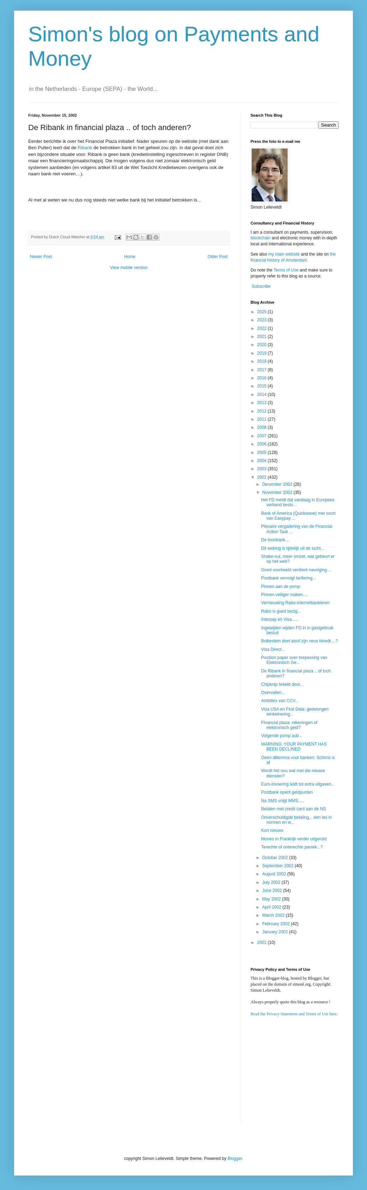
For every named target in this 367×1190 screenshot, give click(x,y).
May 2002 (272, 899)
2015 (262, 386)
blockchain (261, 237)
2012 (262, 411)
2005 (262, 452)
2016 (262, 377)
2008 (262, 427)
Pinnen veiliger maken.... (284, 594)
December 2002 (278, 484)
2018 (262, 361)
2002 (262, 477)
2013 (262, 402)
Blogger (235, 1158)
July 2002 (272, 882)
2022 (262, 328)
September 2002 (278, 865)
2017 (262, 369)
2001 (262, 942)
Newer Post (41, 256)
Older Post (217, 256)
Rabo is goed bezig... (281, 611)
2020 (262, 344)
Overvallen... (273, 692)
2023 (262, 319)
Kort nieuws (272, 830)
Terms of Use (286, 270)
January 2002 (275, 931)
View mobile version (129, 267)
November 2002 (278, 492)
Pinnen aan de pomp (280, 586)
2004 (262, 460)
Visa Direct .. (273, 649)
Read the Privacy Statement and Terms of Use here (294, 1013)
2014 (262, 394)
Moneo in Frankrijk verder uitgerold (293, 838)
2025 (262, 311)
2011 (262, 419)
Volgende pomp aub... (281, 735)
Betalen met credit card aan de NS (293, 808)
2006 (262, 444)
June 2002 (272, 890)
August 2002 (274, 873)
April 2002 (272, 907)
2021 (262, 336)
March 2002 (274, 915)
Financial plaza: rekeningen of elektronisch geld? (289, 725)
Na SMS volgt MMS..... (282, 800)
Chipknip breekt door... (282, 684)
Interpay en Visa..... (279, 619)
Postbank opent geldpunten (287, 792)
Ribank (85, 147)
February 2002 (276, 923)
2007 (262, 435)
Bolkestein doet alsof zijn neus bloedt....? (299, 640)
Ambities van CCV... (280, 700)
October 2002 (275, 857)
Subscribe (261, 286)
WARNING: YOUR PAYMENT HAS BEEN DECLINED (294, 747)
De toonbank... (275, 539)
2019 (262, 353)
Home (130, 256)
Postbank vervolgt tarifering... (288, 578)
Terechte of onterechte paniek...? (292, 847)
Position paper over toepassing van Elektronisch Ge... (294, 660)
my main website (284, 254)
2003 (262, 468)
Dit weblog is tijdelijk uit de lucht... (292, 548)
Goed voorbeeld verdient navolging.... (296, 569)
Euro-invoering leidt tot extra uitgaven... (298, 784)
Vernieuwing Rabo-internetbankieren (295, 602)
